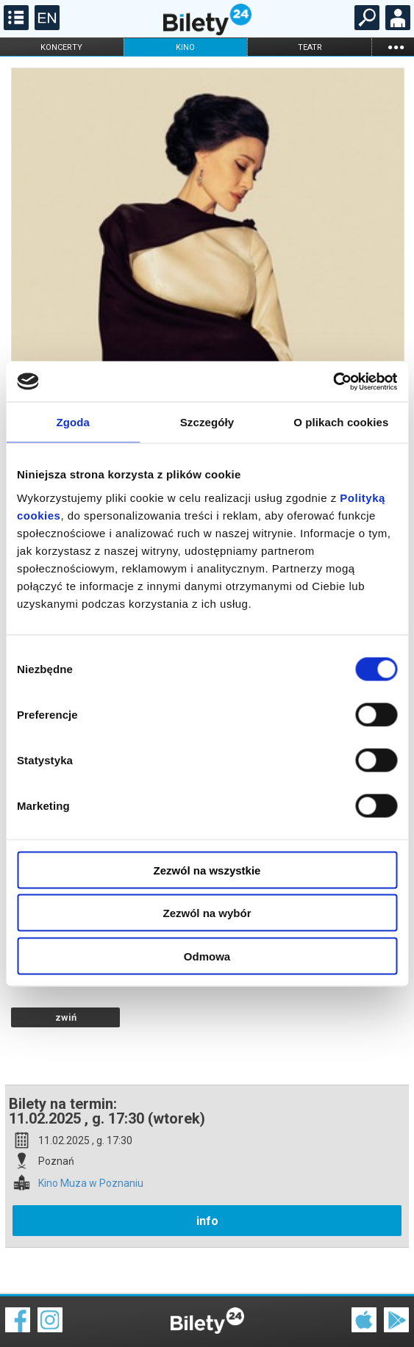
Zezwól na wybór (207, 913)
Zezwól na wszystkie (207, 869)
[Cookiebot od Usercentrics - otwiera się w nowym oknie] (332, 381)
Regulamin (29, 1308)
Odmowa (207, 955)
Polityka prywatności (379, 1317)
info (207, 1170)
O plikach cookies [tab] (340, 422)
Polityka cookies (207, 1317)
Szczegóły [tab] (207, 422)
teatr (310, 47)
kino (185, 47)
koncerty (61, 47)
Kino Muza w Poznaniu (90, 1132)
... (395, 46)
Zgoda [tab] (73, 422)
